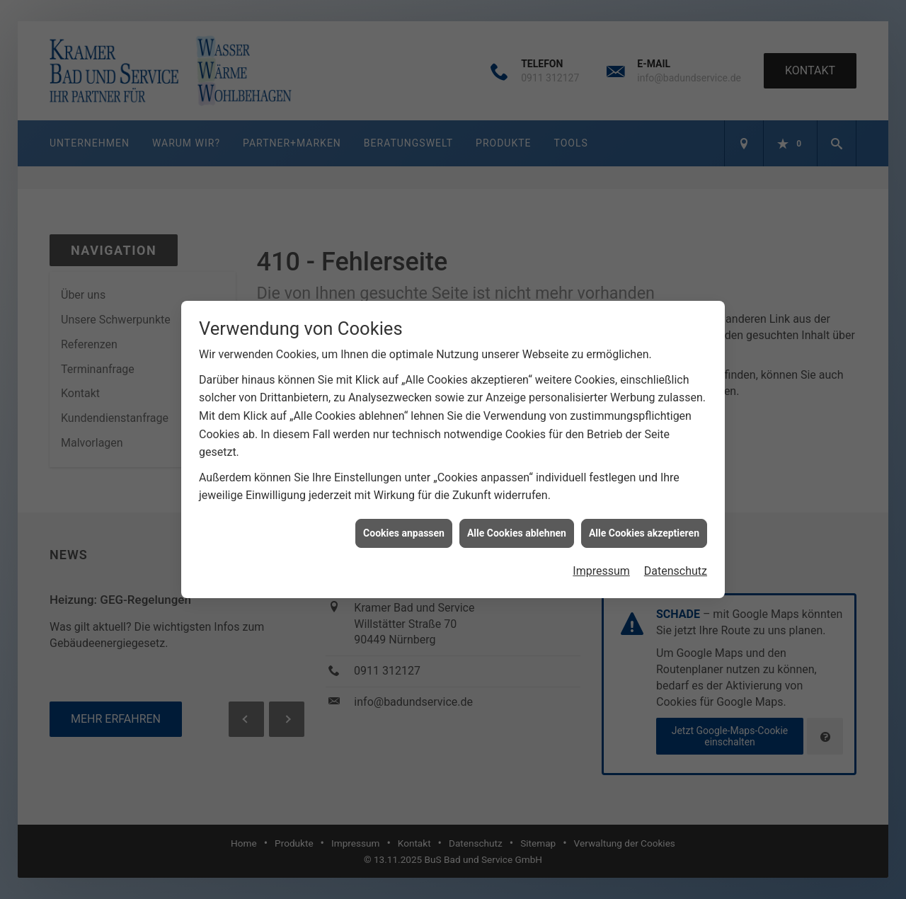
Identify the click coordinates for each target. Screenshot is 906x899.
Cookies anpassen (404, 522)
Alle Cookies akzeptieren (644, 522)
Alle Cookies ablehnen (516, 522)
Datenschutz (675, 561)
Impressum (601, 561)
